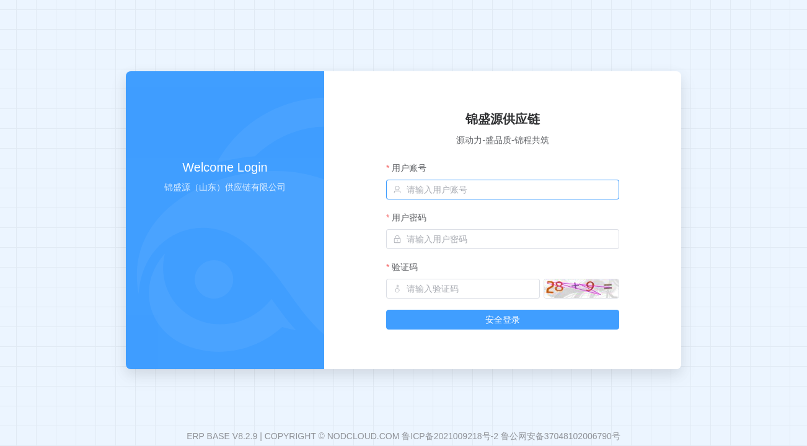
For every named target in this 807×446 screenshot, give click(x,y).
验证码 (405, 267)
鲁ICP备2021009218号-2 (450, 436)
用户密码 (409, 217)
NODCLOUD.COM (363, 436)
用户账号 (409, 168)
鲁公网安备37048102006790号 (560, 436)
